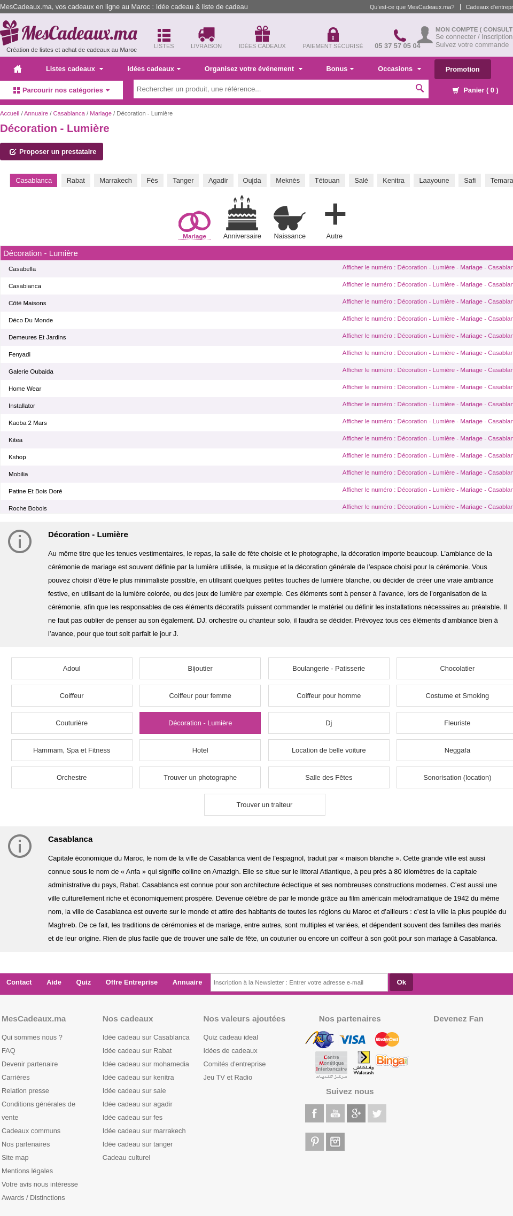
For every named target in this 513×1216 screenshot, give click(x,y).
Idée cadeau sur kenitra (138, 1077)
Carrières (16, 1077)
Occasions (399, 69)
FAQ (8, 1051)
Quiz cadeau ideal (231, 1037)
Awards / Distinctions (33, 1198)
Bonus (340, 69)
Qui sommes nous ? (32, 1037)
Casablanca (68, 113)
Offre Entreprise (132, 982)
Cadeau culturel (127, 1157)
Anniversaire (242, 217)
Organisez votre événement (253, 69)
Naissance (290, 222)
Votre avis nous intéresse (40, 1184)
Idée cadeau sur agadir (138, 1104)
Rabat (76, 180)
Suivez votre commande (472, 45)
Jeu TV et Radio (228, 1077)
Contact (19, 982)
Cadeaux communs (31, 1131)
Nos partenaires (26, 1144)
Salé (361, 180)
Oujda (252, 180)
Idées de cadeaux (231, 1051)
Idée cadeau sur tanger (138, 1144)
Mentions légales (27, 1171)
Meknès (288, 180)
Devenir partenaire (30, 1064)
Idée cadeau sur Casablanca (146, 1037)
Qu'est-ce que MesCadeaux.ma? (412, 7)
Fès (152, 180)
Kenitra (394, 180)
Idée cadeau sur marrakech (144, 1131)
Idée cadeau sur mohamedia (146, 1064)
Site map (15, 1157)
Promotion (463, 69)
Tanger (183, 180)
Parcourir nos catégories (61, 90)
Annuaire (36, 113)
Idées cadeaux (154, 69)
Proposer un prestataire (53, 152)
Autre (334, 219)
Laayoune (434, 180)
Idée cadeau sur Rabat (137, 1051)
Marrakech (115, 180)
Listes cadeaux (74, 69)
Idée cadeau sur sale (134, 1091)
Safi (470, 180)
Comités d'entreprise (235, 1064)
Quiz (83, 982)
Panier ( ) (476, 90)
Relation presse (25, 1091)
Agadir (218, 180)
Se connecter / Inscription (474, 37)
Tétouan (327, 180)
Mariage (101, 113)
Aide (53, 982)
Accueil (9, 113)
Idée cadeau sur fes (132, 1117)
